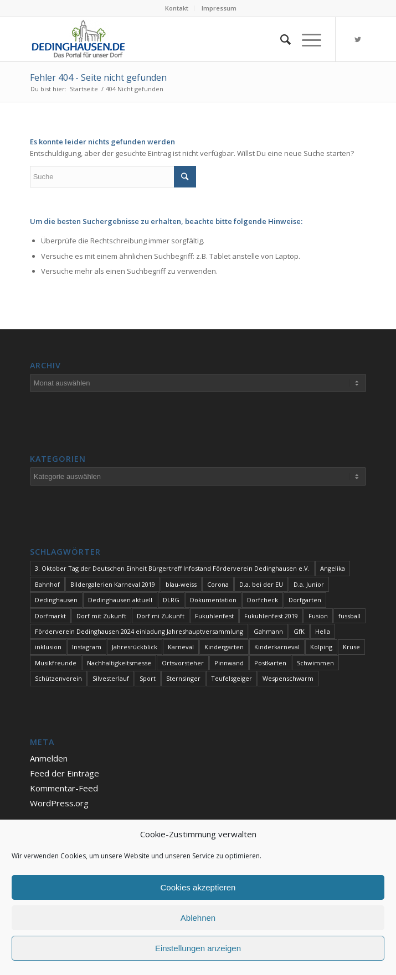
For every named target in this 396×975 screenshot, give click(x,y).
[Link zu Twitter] (357, 39)
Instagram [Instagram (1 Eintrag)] (86, 647)
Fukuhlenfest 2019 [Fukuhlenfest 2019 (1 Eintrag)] (271, 616)
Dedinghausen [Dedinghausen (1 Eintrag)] (56, 600)
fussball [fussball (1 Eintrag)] (349, 616)
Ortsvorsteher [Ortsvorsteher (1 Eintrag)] (183, 663)
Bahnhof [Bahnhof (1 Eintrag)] (47, 584)
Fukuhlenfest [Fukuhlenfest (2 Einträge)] (214, 616)
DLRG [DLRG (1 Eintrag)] (171, 600)
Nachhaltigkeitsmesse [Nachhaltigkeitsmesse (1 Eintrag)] (119, 663)
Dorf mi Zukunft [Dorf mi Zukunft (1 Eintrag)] (160, 616)
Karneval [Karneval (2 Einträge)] (181, 647)
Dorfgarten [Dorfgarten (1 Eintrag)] (305, 600)
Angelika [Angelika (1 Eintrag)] (332, 568)
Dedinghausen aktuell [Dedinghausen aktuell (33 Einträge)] (120, 600)
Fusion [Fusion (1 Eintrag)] (318, 616)
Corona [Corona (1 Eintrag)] (218, 584)
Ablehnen (198, 917)
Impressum (219, 8)
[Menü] (306, 39)
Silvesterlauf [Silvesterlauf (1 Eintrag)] (110, 678)
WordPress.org (59, 803)
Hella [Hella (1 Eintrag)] (322, 631)
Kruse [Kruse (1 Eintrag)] (351, 647)
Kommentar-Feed (64, 788)
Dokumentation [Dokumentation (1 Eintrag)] (213, 600)
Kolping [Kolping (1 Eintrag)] (321, 647)
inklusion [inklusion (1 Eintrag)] (48, 647)
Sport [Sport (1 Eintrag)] (148, 678)
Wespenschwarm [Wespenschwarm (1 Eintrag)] (288, 678)
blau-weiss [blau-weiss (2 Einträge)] (181, 584)
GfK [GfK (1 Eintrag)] (299, 631)
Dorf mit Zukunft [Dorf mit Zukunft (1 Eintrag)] (101, 616)
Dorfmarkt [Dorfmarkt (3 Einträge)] (50, 616)
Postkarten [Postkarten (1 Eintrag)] (270, 663)
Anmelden (49, 758)
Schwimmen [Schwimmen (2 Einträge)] (315, 663)
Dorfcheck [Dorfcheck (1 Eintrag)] (262, 600)
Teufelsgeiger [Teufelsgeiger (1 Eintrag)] (231, 678)
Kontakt (176, 8)
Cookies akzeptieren (198, 887)
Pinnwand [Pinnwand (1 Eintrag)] (229, 663)
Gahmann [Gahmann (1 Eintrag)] (268, 631)
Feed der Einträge (64, 773)
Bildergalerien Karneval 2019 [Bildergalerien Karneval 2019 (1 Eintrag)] (112, 584)
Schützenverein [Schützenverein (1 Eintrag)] (58, 678)
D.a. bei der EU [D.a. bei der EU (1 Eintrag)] (261, 584)
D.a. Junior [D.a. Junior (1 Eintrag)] (309, 584)
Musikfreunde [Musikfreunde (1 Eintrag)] (55, 663)
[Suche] (280, 39)
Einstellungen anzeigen (198, 948)
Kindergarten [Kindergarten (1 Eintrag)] (224, 647)
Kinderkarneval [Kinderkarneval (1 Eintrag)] (277, 647)
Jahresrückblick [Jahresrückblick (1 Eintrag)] (134, 647)
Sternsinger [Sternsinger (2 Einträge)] (183, 678)
